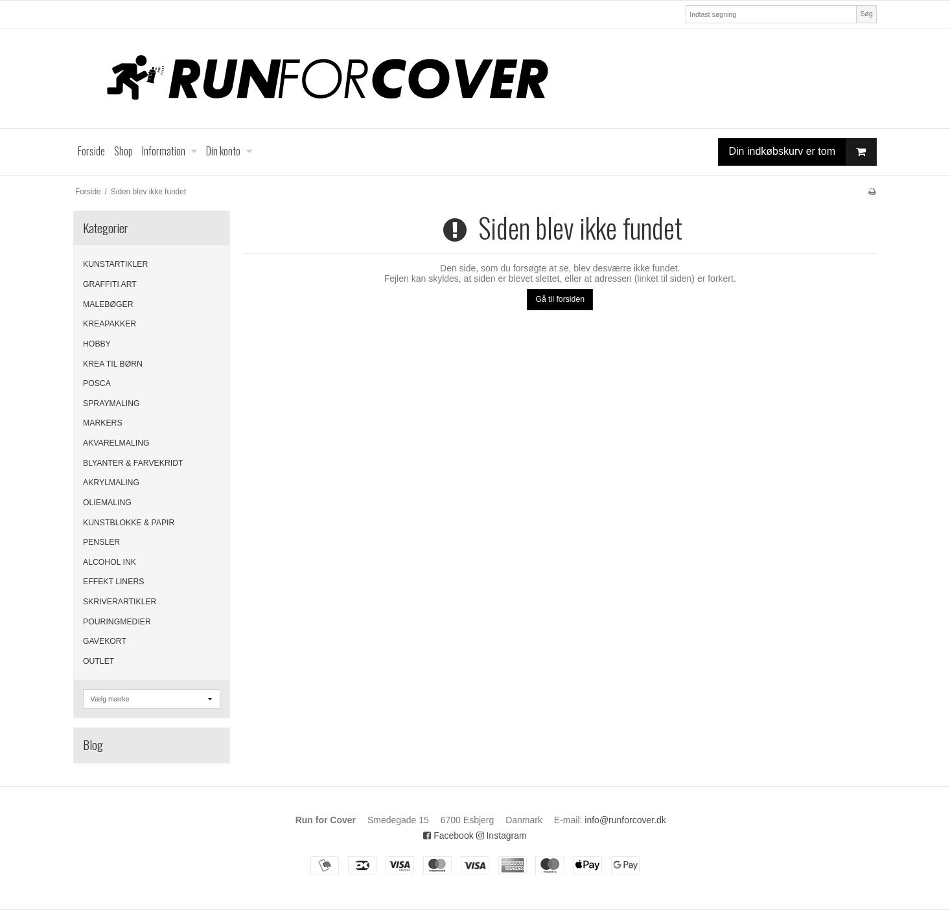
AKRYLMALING (111, 482)
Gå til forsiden (560, 299)
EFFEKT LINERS (113, 581)
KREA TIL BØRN (113, 364)
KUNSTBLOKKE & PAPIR (128, 522)
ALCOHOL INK (109, 562)
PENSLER (101, 542)
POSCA (97, 383)
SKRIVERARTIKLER (119, 601)
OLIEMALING (107, 502)
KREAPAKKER (109, 323)
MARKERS (102, 422)
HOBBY (97, 343)
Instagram (501, 835)
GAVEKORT (104, 641)
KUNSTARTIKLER (115, 264)
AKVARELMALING (116, 443)
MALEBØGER (108, 304)
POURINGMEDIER (117, 621)
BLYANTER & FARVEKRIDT (133, 463)
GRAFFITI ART (110, 284)
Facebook (448, 835)
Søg (866, 13)
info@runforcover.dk (625, 820)
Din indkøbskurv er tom (803, 152)
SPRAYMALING (111, 403)
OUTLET (98, 661)
